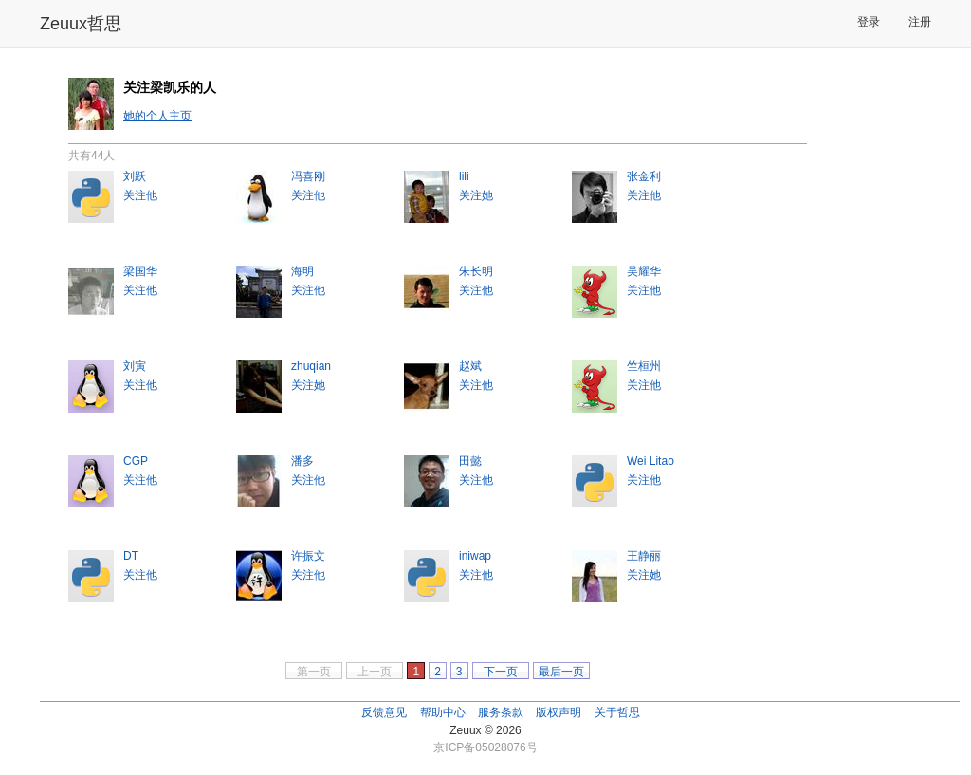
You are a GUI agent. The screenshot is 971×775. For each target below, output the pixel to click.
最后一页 (561, 671)
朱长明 (476, 271)
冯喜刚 (308, 176)
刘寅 (134, 366)
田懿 (470, 461)
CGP (135, 461)
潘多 (302, 461)
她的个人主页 (157, 115)
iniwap (475, 556)
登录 (868, 21)
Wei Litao (650, 461)
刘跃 (134, 176)
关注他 (140, 195)
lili (464, 176)
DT (130, 556)
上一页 (374, 671)
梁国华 (140, 271)
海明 (302, 271)
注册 (919, 21)
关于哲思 (617, 712)
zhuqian (311, 366)
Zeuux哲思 (80, 23)
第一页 (314, 671)
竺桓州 (644, 366)
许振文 (308, 556)
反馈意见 (384, 712)
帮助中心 (443, 712)
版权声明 (558, 712)
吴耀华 (644, 271)
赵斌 (470, 366)
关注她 (476, 195)
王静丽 (644, 556)
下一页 (501, 671)
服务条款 (500, 712)
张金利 (644, 176)
